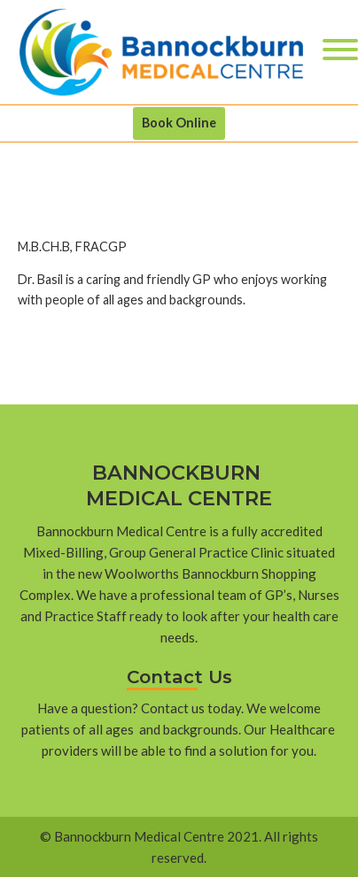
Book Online (179, 122)
